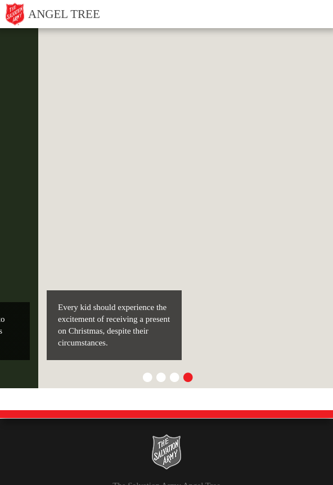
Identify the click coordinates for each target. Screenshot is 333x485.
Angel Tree (64, 14)
